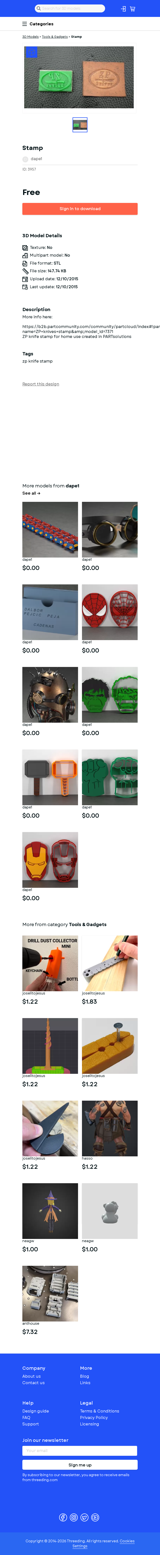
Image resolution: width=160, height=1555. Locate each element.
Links (85, 1383)
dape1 (36, 159)
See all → (31, 493)
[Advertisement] (80, 434)
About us (31, 1376)
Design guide (35, 1411)
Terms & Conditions (99, 1411)
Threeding (26, 8)
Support (30, 1424)
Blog (84, 1376)
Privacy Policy (94, 1417)
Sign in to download (80, 209)
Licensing (89, 1424)
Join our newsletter (45, 1440)
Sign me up (80, 1465)
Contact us (33, 1383)
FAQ (26, 1417)
